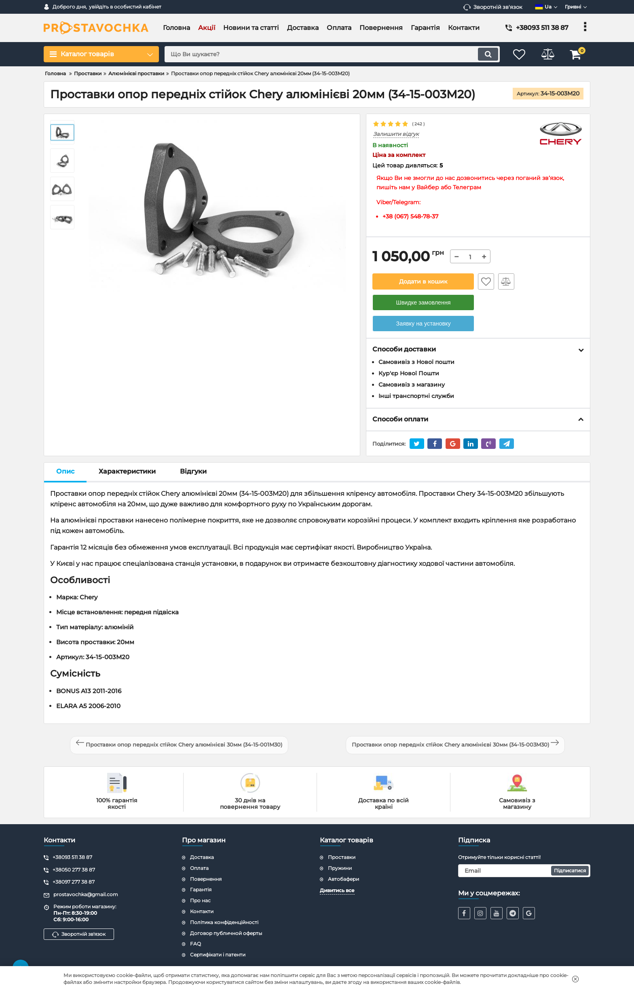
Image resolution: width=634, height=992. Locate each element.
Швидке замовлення (423, 302)
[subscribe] (524, 870)
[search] (332, 54)
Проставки (341, 857)
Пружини (340, 868)
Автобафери (343, 879)
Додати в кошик (423, 281)
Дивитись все (337, 890)
